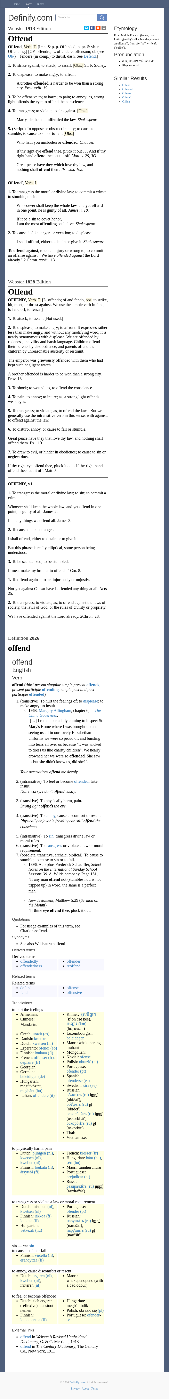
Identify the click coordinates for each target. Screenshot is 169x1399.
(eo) (53, 1048)
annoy (50, 815)
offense (73, 987)
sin (51, 836)
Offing (126, 101)
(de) (41, 1076)
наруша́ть (75, 1220)
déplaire (26, 1062)
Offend (126, 85)
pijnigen (39, 1153)
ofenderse (75, 1080)
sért (69, 1162)
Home (16, 4)
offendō (125, 39)
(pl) (95, 1061)
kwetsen (39, 1043)
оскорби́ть (76, 1123)
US (130, 61)
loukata (41, 1053)
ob (137, 43)
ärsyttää (26, 1172)
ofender (73, 1071)
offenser (40, 1057)
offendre (143, 35)
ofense (85, 1057)
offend (26, 1337)
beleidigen (28, 1076)
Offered (126, 97)
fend (24, 992)
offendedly (29, 961)
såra (86, 1085)
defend (25, 987)
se (68, 1319)
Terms (94, 1388)
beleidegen (75, 1038)
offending (50, 689)
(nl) (50, 1043)
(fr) (51, 1057)
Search (28, 4)
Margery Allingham (55, 710)
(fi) (50, 1053)
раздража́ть (76, 1186)
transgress (54, 845)
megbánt (27, 1090)
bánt (89, 1158)
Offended (127, 89)
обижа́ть (74, 1095)
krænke (40, 1038)
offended (36, 694)
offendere (41, 1095)
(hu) (38, 1090)
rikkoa (40, 1216)
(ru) (86, 1095)
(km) (83, 1024)
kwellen (26, 1162)
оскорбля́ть (77, 1113)
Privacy (75, 1388)
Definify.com (77, 1382)
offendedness (31, 966)
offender (73, 961)
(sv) (93, 1085)
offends (92, 685)
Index (40, 4)
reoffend (73, 966)
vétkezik (27, 1230)
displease (90, 701)
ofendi (44, 1048)
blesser (85, 1153)
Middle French (129, 35)
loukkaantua (30, 1319)
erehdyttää (28, 1260)
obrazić (85, 1061)
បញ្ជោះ (72, 1024)
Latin (117, 39)
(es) (86, 1080)
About (85, 1388)
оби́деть (74, 1104)
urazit (37, 1034)
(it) (52, 1095)
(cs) (46, 1034)
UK (125, 61)
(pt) (83, 1071)
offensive (74, 992)
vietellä (41, 1255)
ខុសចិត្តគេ (88, 1014)
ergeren (38, 1275)
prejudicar (74, 1176)
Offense (126, 93)
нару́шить (75, 1230)
